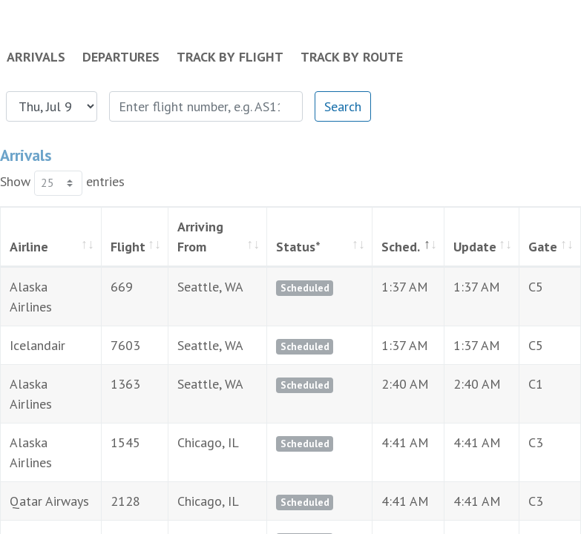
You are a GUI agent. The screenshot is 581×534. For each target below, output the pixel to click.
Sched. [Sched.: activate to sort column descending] (370, 246)
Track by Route (352, 56)
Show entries (62, 183)
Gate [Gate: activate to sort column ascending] (533, 246)
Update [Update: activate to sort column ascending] (454, 246)
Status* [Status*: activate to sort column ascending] (285, 246)
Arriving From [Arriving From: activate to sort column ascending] (196, 236)
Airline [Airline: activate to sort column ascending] (29, 246)
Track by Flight (230, 56)
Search (342, 106)
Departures (121, 56)
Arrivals (36, 56)
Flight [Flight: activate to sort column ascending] (113, 246)
